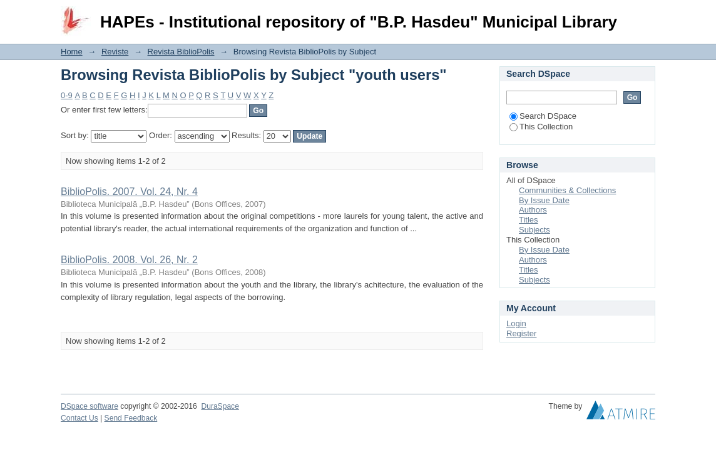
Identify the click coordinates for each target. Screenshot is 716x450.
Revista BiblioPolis (181, 51)
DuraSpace (219, 406)
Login (645, 15)
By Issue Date (544, 200)
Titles (528, 219)
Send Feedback (131, 418)
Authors (533, 209)
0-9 (67, 95)
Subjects (534, 229)
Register (521, 333)
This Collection (541, 126)
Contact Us (79, 418)
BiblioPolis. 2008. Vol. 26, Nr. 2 (129, 259)
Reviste (114, 51)
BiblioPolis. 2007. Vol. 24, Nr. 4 (129, 191)
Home (72, 51)
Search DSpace (542, 116)
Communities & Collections (567, 190)
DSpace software (89, 406)
